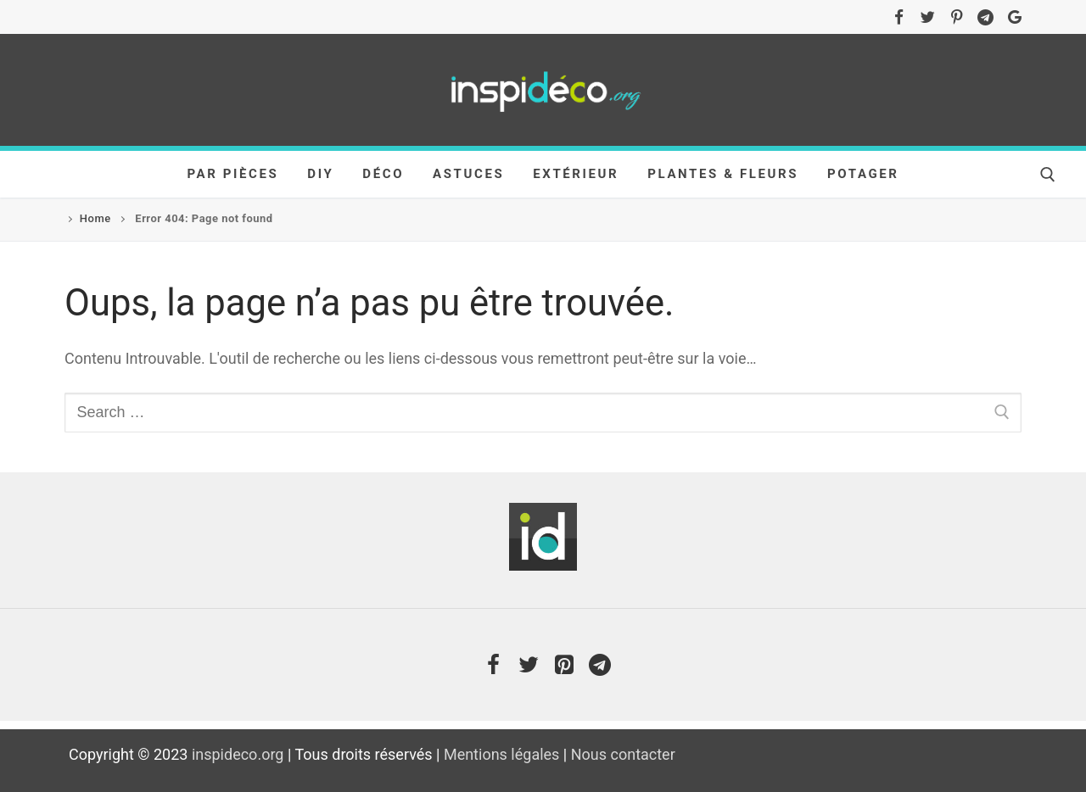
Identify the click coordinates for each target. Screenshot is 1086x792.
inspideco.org (238, 754)
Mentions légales (501, 754)
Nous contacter (623, 754)
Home (95, 218)
